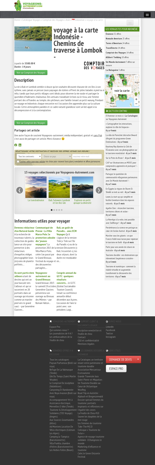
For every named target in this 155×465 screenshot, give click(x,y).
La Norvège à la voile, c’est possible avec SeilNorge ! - (120, 221)
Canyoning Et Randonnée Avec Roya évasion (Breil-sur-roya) (63, 393)
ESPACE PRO (116, 368)
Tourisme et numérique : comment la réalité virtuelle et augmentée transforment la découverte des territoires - (121, 271)
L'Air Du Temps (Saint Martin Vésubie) (63, 378)
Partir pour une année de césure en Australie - (120, 248)
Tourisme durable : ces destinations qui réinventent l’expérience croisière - (122, 258)
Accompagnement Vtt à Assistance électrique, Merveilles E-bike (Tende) (62, 403)
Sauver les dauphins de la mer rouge (90, 418)
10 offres (117, 57)
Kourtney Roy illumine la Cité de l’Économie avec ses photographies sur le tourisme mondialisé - (121, 150)
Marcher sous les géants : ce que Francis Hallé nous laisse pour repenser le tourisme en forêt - (122, 239)
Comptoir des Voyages (53, 19)
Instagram (111, 336)
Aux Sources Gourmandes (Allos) (62, 421)
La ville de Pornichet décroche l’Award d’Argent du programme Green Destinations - (121, 138)
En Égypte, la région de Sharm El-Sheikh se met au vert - (120, 190)
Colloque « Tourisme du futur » (89, 431)
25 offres (118, 38)
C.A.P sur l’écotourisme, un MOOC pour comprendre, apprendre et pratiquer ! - (121, 166)
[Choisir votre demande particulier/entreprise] (138, 359)
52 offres (113, 33)
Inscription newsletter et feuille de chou (90, 332)
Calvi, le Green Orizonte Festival (89, 455)
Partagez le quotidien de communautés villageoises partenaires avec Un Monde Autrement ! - (121, 179)
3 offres (115, 69)
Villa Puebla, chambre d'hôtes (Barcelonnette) (61, 445)
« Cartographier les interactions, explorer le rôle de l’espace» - (119, 127)
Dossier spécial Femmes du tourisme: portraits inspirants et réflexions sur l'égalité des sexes (90, 404)
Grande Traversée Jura (88, 376)
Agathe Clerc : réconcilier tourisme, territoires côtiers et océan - (120, 211)
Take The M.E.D (85, 426)
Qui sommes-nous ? (59, 330)
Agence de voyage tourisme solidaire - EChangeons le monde (91, 440)
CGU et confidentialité (88, 340)
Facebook (110, 330)
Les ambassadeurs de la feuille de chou (61, 338)
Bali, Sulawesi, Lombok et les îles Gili (59, 201)
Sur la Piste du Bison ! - (121, 157)
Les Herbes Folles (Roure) (61, 450)
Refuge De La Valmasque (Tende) (61, 371)
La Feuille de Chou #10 (88, 413)
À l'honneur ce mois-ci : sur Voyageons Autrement (122, 117)
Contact (82, 337)
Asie (68, 19)
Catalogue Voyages (31, 19)
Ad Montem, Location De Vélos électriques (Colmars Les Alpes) (62, 430)
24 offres (117, 43)
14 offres (115, 47)
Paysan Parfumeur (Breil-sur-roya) (63, 364)
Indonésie (79, 19)
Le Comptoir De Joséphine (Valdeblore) (62, 384)
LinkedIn (110, 326)
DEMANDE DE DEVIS (120, 359)
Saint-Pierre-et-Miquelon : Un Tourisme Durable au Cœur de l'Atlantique (90, 383)
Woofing (82, 389)
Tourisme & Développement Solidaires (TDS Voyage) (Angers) (63, 413)
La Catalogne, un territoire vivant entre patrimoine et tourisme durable (90, 363)
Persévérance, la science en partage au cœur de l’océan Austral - (121, 229)
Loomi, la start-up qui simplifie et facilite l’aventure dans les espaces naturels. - (120, 200)
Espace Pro (55, 326)
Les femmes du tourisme (89, 423)
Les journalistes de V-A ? (61, 333)
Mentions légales (86, 343)
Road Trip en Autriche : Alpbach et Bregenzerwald (90, 394)
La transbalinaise (36, 200)
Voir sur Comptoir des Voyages (31, 72)
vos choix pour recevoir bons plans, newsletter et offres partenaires (58, 161)
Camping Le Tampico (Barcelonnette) (59, 438)
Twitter (109, 333)
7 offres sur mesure (120, 63)
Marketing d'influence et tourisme (89, 448)
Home (17, 19)
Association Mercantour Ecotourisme (89, 371)
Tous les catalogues (59, 359)
